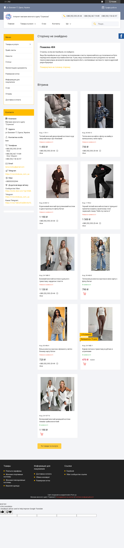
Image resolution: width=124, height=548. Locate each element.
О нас (44, 24)
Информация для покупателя (12, 81)
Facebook (70, 471)
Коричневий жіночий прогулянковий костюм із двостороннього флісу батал (57, 207)
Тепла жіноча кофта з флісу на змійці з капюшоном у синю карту (97, 137)
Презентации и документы (16, 68)
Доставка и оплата (13, 100)
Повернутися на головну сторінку (55, 67)
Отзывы (9, 94)
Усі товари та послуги (49, 446)
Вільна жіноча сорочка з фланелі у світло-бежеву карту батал (56, 350)
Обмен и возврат (43, 477)
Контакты (56, 24)
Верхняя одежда (12, 486)
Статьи (8, 62)
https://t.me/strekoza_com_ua (17, 174)
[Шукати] (94, 24)
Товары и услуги (26, 24)
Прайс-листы (11, 50)
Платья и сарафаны (14, 471)
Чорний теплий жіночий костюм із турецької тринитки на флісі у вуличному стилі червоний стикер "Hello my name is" (99, 208)
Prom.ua (73, 495)
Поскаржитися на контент (65, 497)
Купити (84, 293)
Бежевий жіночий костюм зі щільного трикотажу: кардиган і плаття (54, 280)
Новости (9, 56)
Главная (11, 24)
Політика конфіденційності (84, 497)
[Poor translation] (9, 512)
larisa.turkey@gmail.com (14, 167)
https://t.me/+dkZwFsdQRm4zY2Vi (18, 203)
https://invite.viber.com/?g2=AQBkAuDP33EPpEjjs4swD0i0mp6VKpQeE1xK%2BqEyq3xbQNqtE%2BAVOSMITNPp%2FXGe (18, 191)
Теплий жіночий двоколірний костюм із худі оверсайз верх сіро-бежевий (56, 137)
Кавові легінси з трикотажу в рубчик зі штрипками (97, 350)
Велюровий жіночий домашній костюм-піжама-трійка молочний (55, 420)
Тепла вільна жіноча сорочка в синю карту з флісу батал (99, 280)
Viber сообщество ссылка (77, 474)
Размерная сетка (12, 74)
